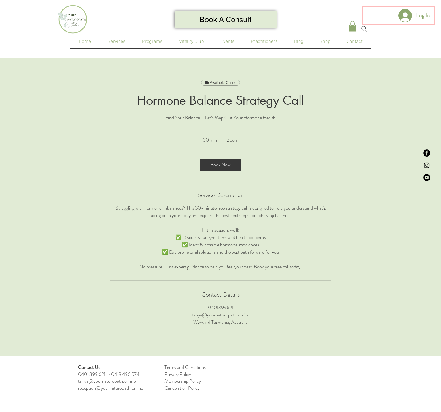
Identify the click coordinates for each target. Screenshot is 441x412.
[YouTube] (426, 177)
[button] (352, 26)
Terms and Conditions (185, 367)
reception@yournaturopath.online (110, 387)
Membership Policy (182, 380)
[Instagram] (426, 165)
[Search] (364, 28)
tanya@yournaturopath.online (107, 380)
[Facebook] (426, 153)
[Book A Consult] (226, 19)
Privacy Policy (177, 374)
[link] (220, 165)
